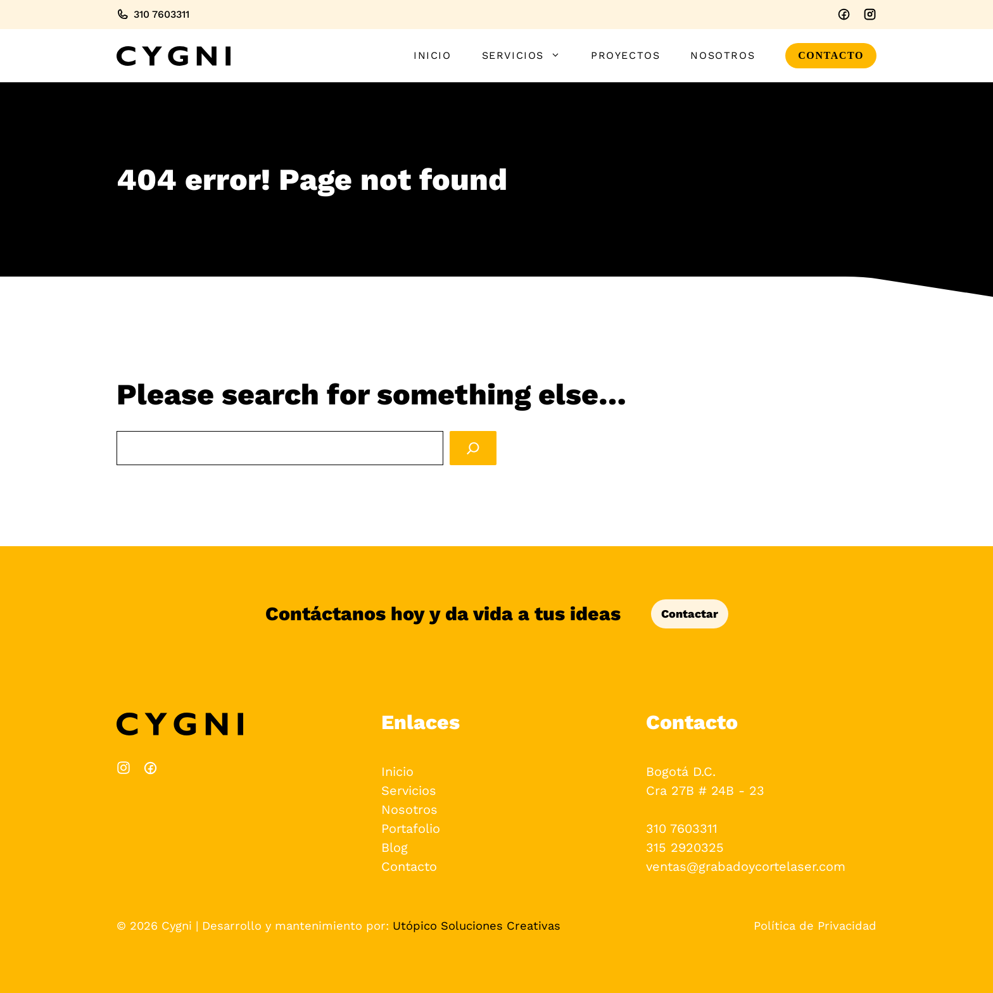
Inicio (433, 55)
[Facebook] (844, 14)
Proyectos (625, 55)
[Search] (473, 448)
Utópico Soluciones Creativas (476, 925)
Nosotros (722, 55)
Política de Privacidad (815, 925)
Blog (394, 847)
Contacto (409, 866)
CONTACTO (831, 55)
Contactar (689, 613)
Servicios (529, 56)
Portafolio (410, 828)
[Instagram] (869, 14)
